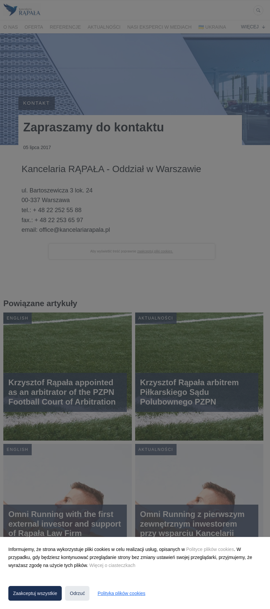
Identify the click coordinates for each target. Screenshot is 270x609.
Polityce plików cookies (210, 549)
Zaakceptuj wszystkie (35, 593)
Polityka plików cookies (121, 593)
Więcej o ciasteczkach (112, 565)
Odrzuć (77, 593)
